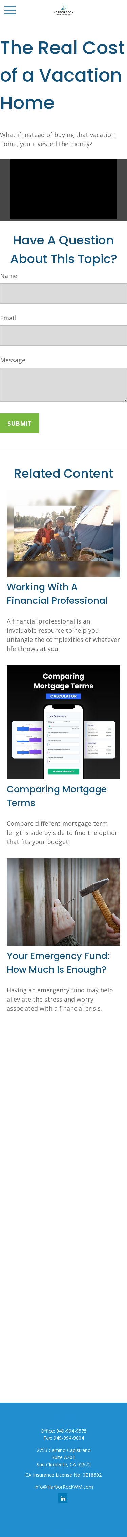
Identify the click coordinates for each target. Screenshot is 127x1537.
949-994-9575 (71, 1431)
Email (8, 318)
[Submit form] (19, 423)
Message (12, 360)
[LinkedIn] (62, 1498)
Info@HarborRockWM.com (63, 1487)
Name (8, 276)
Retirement (63, 1532)
